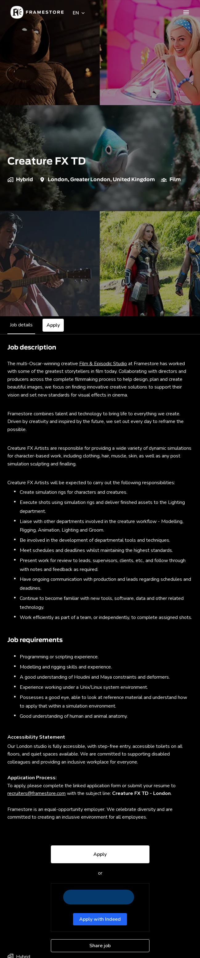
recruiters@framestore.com (36, 793)
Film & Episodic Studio (103, 363)
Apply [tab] (53, 325)
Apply (100, 854)
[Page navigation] (186, 12)
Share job (100, 945)
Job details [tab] (21, 324)
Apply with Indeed (100, 919)
